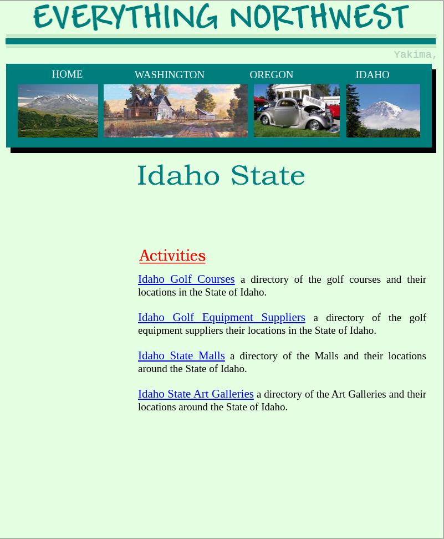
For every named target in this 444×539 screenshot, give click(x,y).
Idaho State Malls (181, 355)
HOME (67, 74)
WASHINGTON (170, 74)
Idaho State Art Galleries (196, 393)
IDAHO (372, 74)
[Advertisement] (178, 266)
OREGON (271, 74)
